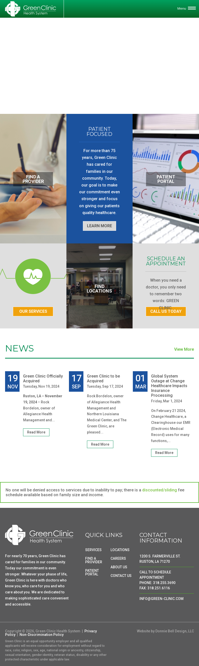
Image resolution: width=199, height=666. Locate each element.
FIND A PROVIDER (93, 560)
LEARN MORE (99, 225)
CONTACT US (121, 576)
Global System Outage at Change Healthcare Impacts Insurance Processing (169, 386)
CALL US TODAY (166, 311)
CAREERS (118, 558)
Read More (36, 432)
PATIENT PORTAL (92, 572)
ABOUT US (119, 567)
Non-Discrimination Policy (42, 635)
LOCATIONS (120, 550)
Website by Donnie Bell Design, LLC (165, 631)
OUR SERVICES (33, 311)
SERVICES (93, 550)
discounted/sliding (159, 490)
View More (184, 349)
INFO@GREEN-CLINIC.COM (161, 599)
